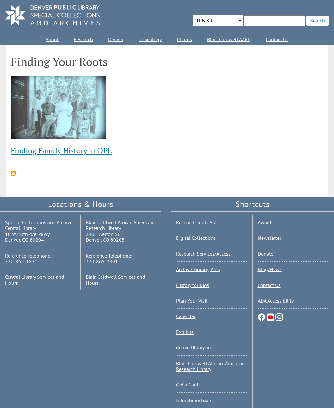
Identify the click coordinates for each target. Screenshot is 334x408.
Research (83, 39)
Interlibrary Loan (193, 400)
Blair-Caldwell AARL (228, 39)
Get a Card (187, 384)
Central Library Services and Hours (34, 280)
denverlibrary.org (194, 347)
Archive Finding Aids (198, 269)
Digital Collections (196, 238)
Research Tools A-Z (196, 222)
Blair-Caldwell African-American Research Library (210, 366)
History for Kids (192, 285)
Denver (115, 39)
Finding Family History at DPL (61, 150)
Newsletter (269, 238)
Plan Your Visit (191, 300)
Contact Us (277, 39)
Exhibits (185, 332)
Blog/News (270, 269)
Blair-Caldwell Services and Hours (115, 280)
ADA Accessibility (276, 300)
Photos (184, 39)
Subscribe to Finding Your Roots (13, 173)
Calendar (185, 316)
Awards (266, 222)
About (52, 39)
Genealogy (150, 39)
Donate (265, 254)
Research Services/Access (203, 254)
